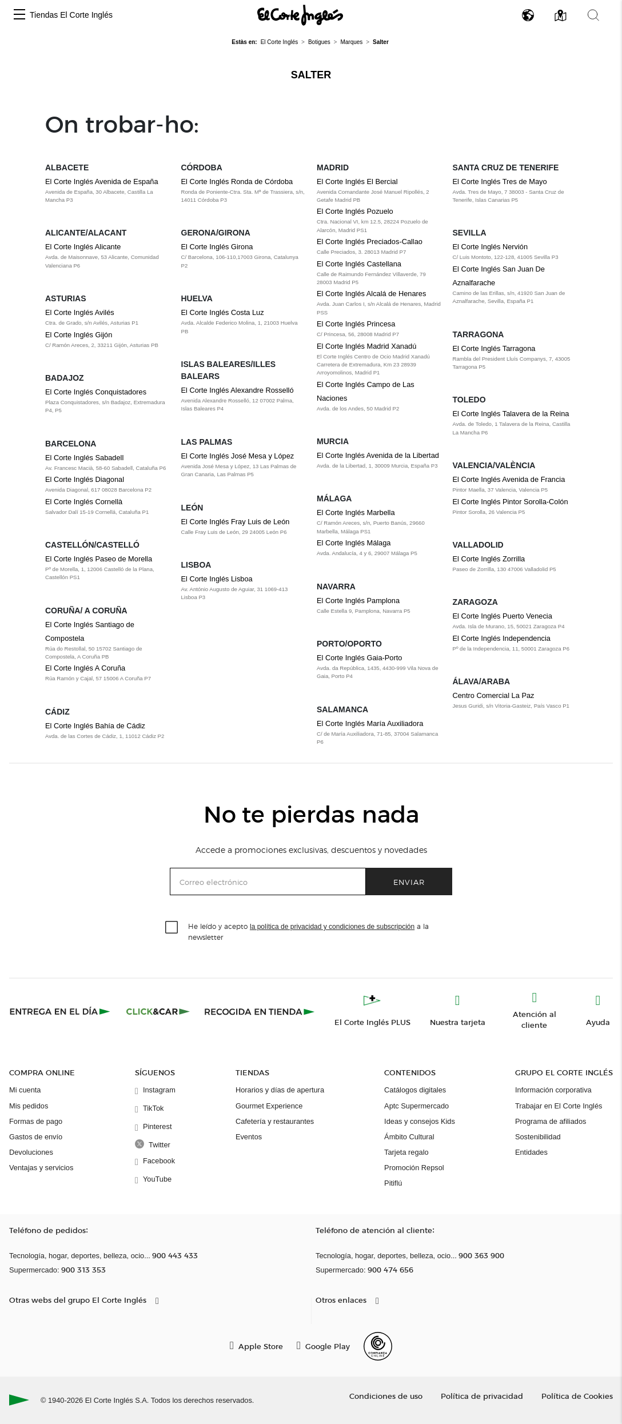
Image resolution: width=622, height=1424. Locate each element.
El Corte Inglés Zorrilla (489, 559)
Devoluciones (31, 1152)
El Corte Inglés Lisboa (217, 579)
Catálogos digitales (415, 1090)
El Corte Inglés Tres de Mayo (500, 181)
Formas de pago (35, 1121)
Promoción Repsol (414, 1167)
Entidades (531, 1152)
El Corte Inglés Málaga (353, 543)
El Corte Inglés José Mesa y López (237, 456)
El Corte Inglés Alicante (83, 246)
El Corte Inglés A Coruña (85, 668)
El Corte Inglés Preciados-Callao (369, 241)
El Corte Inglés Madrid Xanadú (366, 346)
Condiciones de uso (385, 1395)
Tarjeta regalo (406, 1152)
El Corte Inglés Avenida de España (101, 181)
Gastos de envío (35, 1136)
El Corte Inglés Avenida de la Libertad (378, 455)
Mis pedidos (28, 1106)
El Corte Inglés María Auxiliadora (370, 723)
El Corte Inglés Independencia (502, 638)
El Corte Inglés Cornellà (83, 501)
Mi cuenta (25, 1090)
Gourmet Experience (269, 1106)
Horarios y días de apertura (280, 1090)
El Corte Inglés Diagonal (84, 479)
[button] (19, 15)
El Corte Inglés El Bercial (357, 181)
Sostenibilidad (538, 1136)
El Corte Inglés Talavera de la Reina (511, 413)
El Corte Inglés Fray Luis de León (235, 521)
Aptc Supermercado (416, 1106)
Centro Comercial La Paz (494, 695)
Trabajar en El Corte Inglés (558, 1106)
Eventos (249, 1136)
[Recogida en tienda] (260, 1011)
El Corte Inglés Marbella (356, 512)
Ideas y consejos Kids (419, 1121)
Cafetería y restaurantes (275, 1121)
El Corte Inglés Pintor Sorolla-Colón (510, 501)
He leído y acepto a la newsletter (308, 931)
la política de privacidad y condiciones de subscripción (332, 927)
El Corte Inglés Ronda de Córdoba (237, 181)
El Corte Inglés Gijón (78, 334)
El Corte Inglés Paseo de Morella (98, 559)
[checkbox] (172, 928)
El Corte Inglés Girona (217, 246)
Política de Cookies (577, 1395)
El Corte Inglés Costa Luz (222, 312)
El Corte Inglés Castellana (359, 264)
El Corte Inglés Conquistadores (95, 392)
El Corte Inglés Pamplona (358, 600)
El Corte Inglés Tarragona (494, 348)
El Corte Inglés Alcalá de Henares (371, 293)
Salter (311, 75)
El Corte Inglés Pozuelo (355, 211)
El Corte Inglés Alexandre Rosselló (237, 390)
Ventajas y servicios (41, 1167)
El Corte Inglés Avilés (79, 312)
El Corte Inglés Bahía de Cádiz (95, 725)
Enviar (409, 881)
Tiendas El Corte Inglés (71, 14)
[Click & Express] (61, 1011)
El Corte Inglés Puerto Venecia (502, 616)
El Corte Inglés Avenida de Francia (509, 479)
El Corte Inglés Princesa (356, 324)
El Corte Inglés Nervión (490, 246)
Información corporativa (553, 1090)
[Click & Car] (158, 1011)
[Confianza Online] (378, 1346)
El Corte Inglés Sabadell (84, 457)
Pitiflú (393, 1183)
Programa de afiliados (550, 1121)
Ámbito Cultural (409, 1136)
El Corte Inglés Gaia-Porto (359, 657)
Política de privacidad (482, 1395)
